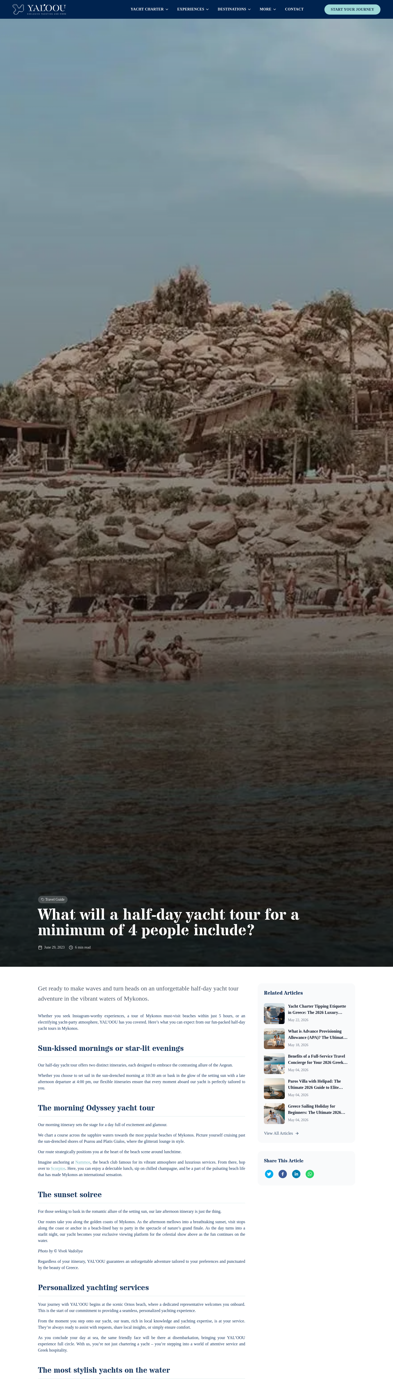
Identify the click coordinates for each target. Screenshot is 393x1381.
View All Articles (281, 1133)
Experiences (193, 9)
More (268, 9)
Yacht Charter (150, 9)
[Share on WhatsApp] (310, 1174)
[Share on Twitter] (269, 1174)
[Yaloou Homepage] (39, 9)
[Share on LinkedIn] (296, 1174)
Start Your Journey (352, 9)
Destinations (234, 9)
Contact (294, 9)
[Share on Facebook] (282, 1174)
